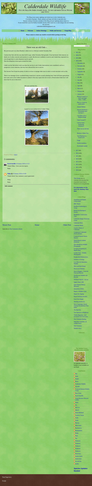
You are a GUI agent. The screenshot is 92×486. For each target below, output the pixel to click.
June (78, 80)
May (78, 83)
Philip (9, 173)
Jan (76, 405)
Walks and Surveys (55, 30)
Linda (76, 418)
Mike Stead (78, 425)
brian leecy (78, 453)
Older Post (67, 225)
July (78, 77)
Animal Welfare (81, 107)
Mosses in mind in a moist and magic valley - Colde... (82, 98)
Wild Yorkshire (78, 326)
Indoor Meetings (41, 30)
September (80, 71)
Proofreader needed (82, 146)
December (80, 63)
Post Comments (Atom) (16, 229)
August (79, 74)
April (79, 85)
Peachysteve (78, 428)
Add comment (9, 186)
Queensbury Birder (79, 289)
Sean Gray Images (78, 299)
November (80, 66)
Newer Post (6, 225)
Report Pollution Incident (80, 296)
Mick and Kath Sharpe (80, 266)
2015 (77, 156)
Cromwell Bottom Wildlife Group (82, 389)
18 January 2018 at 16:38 (19, 173)
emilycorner (78, 459)
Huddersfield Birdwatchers (81, 257)
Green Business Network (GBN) (81, 399)
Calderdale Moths (78, 225)
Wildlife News (77, 328)
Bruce (76, 381)
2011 (77, 167)
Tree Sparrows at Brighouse (81, 312)
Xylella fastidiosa (81, 143)
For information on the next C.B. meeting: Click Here (81, 189)
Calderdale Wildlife (80, 384)
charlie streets (79, 456)
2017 (77, 150)
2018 (77, 61)
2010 (77, 170)
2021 (77, 52)
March (79, 88)
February (80, 91)
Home (22, 30)
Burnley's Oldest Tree (83, 133)
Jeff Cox (77, 407)
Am (76, 373)
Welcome (30, 30)
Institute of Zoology (79, 259)
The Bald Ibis (77, 310)
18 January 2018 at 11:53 (22, 163)
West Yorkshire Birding (80, 319)
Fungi (78, 140)
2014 (77, 159)
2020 (77, 55)
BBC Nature (77, 204)
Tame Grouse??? (81, 120)
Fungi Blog (68, 30)
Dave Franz (78, 393)
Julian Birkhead (79, 412)
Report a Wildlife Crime (80, 291)
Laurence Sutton (79, 415)
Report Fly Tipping (79, 294)
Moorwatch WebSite (79, 268)
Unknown (77, 441)
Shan (76, 435)
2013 (77, 161)
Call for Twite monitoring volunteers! (80, 124)
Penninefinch (78, 430)
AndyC (77, 379)
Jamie (76, 402)
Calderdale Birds (78, 223)
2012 (77, 164)
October (79, 69)
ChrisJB (77, 386)
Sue (76, 438)
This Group (77, 178)
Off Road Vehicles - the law (81, 279)
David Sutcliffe (11, 163)
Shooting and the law (79, 301)
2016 (77, 153)
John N (77, 410)
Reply (9, 168)
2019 (77, 58)
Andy (76, 376)
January (79, 94)
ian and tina (78, 461)
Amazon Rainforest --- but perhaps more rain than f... (83, 111)
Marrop (77, 423)
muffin (77, 464)
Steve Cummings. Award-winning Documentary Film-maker (81, 306)
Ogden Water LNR (79, 282)
